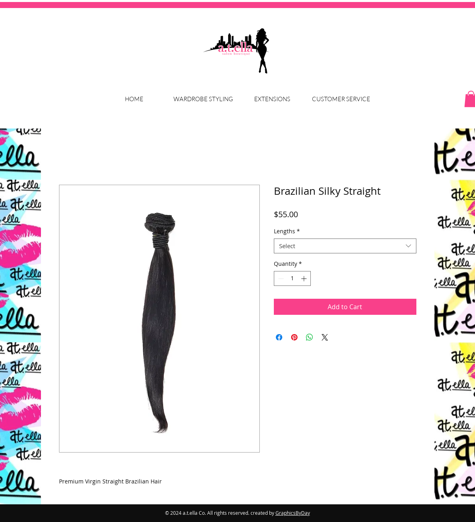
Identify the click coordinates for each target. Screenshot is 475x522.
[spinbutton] (292, 278)
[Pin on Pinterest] (294, 337)
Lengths (287, 231)
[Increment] (305, 278)
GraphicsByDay (292, 513)
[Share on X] (325, 337)
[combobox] (345, 246)
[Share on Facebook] (279, 337)
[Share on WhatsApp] (309, 337)
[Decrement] (280, 278)
